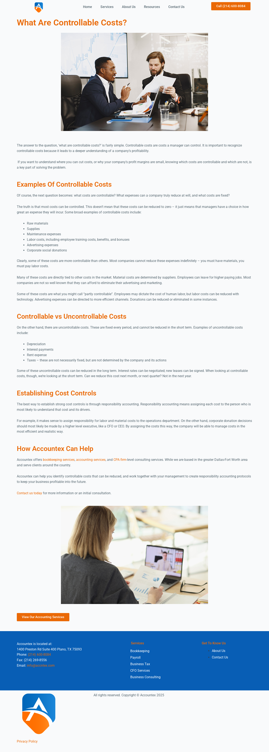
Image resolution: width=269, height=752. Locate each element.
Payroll (135, 657)
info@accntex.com (41, 665)
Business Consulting (145, 677)
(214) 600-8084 (39, 655)
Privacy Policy (27, 741)
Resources (152, 7)
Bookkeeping (139, 651)
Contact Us (176, 7)
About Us (129, 7)
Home (87, 7)
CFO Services (140, 670)
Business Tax (140, 664)
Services (106, 7)
